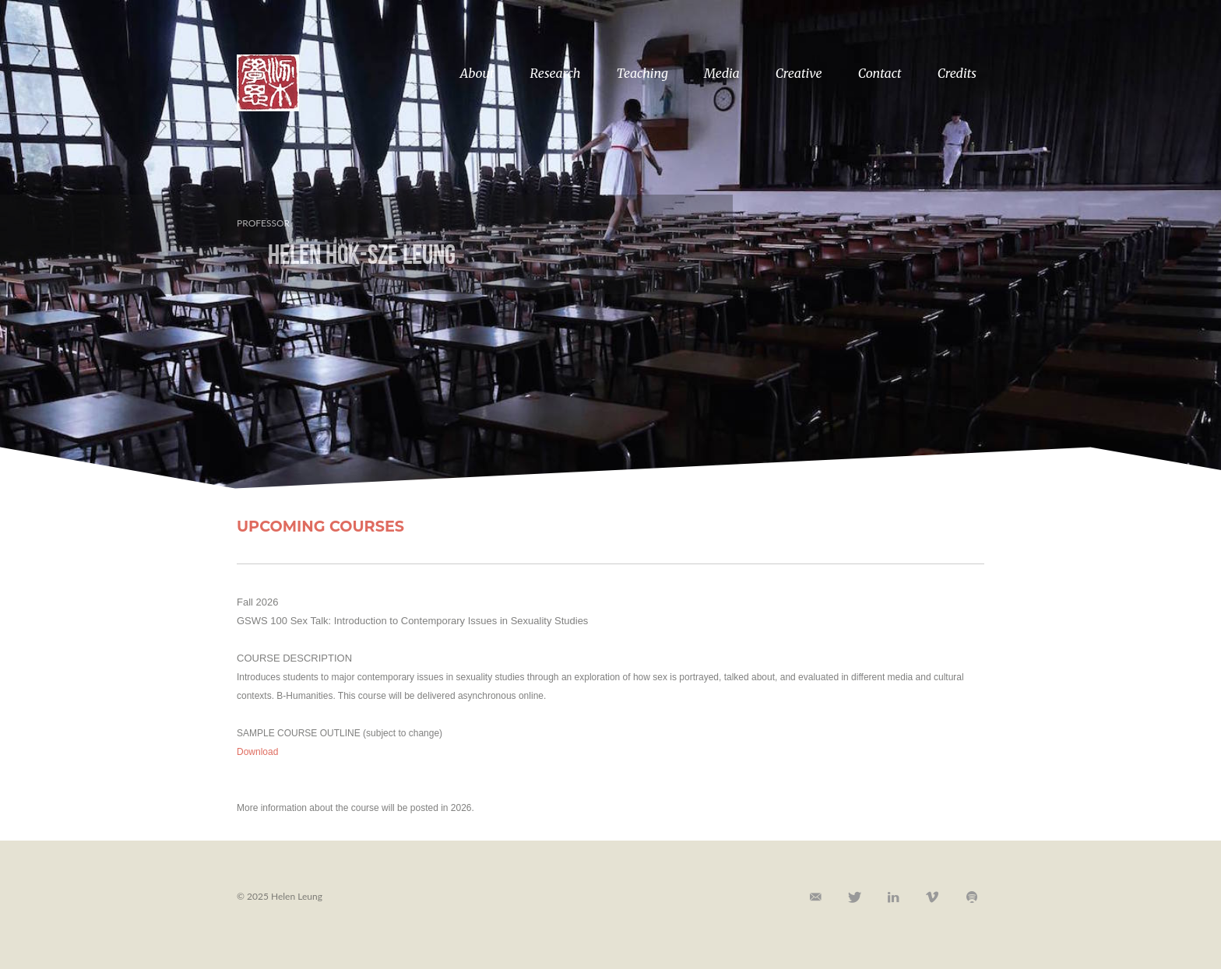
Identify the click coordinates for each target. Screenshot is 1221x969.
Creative (799, 73)
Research (555, 73)
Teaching (642, 73)
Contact (880, 73)
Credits (957, 73)
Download (257, 751)
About (477, 73)
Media (722, 73)
